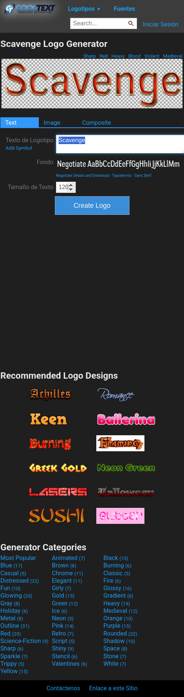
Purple (117, 625)
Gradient (118, 595)
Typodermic (121, 176)
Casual (13, 573)
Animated (68, 557)
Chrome (67, 573)
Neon (63, 618)
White (114, 663)
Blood (134, 56)
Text (10, 122)
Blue (11, 565)
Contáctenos (63, 688)
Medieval (173, 56)
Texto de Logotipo (29, 144)
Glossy (117, 588)
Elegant (67, 580)
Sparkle (14, 656)
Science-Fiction (24, 641)
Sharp (89, 56)
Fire (112, 580)
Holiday (14, 610)
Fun (10, 588)
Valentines (69, 663)
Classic (116, 573)
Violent (152, 56)
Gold (63, 595)
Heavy (118, 56)
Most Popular (18, 557)
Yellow (14, 671)
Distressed (19, 580)
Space (115, 648)
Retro (63, 633)
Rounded (120, 633)
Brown (64, 565)
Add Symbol (19, 148)
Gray (10, 603)
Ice (59, 610)
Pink (63, 625)
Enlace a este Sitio (113, 688)
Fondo (45, 162)
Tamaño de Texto (30, 187)
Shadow (119, 641)
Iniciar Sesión (160, 24)
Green (65, 603)
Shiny (63, 648)
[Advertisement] (71, 292)
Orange (118, 618)
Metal (11, 618)
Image (52, 122)
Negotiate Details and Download (82, 176)
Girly (61, 588)
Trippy (12, 663)
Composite (96, 122)
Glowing (16, 595)
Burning (117, 565)
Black (115, 557)
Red (103, 56)
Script (63, 641)
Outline (14, 625)
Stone (114, 656)
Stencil (64, 656)
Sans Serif (142, 176)
